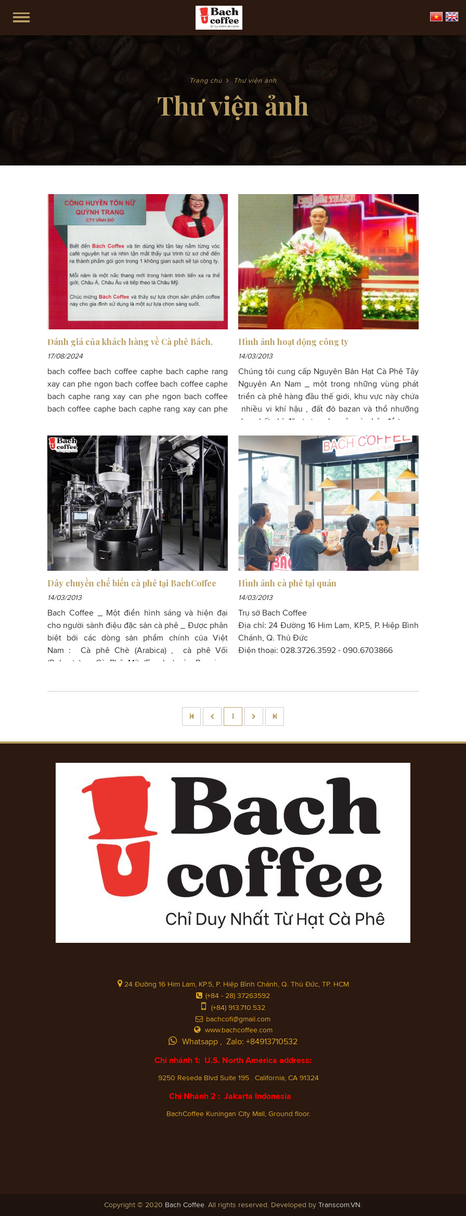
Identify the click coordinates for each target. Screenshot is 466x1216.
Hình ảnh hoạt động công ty (293, 341)
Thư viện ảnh (255, 81)
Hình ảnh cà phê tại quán (287, 583)
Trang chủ (205, 81)
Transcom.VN (339, 1205)
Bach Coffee (184, 1205)
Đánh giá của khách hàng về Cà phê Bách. (130, 341)
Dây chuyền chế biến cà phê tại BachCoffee (131, 583)
